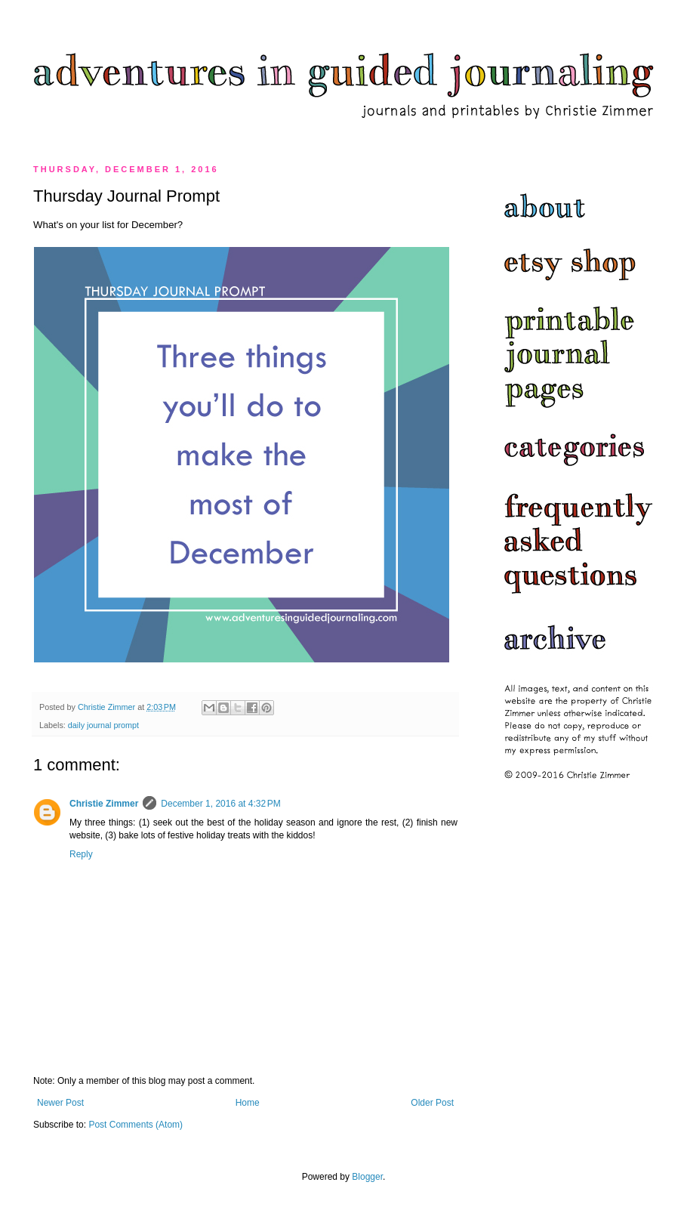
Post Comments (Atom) (135, 1124)
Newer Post (60, 1102)
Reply (81, 854)
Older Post (432, 1102)
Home (248, 1102)
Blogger (367, 1176)
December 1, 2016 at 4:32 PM (220, 803)
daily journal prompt (103, 725)
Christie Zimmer (103, 803)
